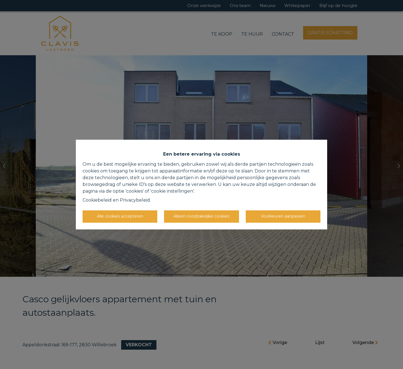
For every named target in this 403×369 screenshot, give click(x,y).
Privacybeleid (135, 200)
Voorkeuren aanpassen (283, 216)
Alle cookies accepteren (120, 216)
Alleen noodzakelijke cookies (201, 216)
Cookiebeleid (97, 200)
